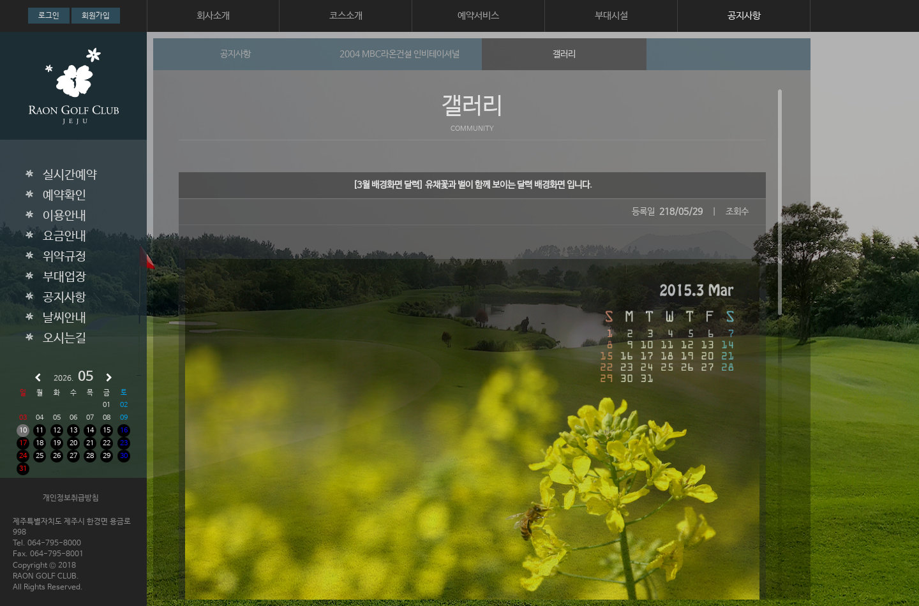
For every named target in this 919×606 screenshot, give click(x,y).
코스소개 (345, 15)
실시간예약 (70, 175)
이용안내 (64, 216)
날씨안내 (64, 318)
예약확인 (64, 196)
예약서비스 (478, 15)
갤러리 (564, 54)
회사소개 (213, 15)
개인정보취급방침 (71, 498)
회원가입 (96, 15)
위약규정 (64, 257)
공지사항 (744, 15)
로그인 (48, 15)
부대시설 (611, 15)
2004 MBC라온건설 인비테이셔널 (399, 54)
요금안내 (64, 237)
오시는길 (64, 339)
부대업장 (64, 277)
